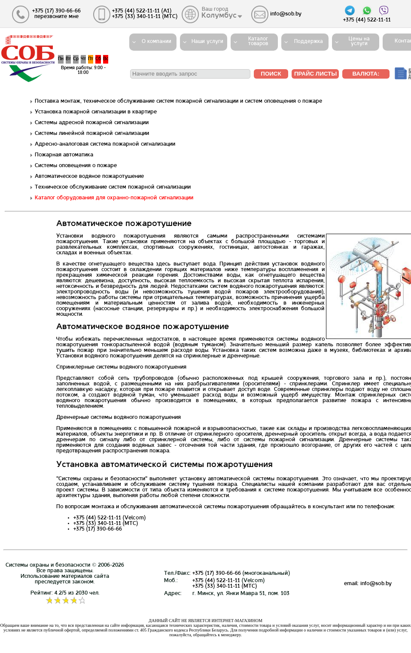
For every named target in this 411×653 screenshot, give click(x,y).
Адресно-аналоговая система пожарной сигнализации (105, 144)
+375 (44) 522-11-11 (216, 580)
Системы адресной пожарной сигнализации (92, 122)
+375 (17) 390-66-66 (216, 573)
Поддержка (308, 42)
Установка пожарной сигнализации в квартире (96, 112)
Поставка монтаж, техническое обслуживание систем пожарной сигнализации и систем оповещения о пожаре (178, 101)
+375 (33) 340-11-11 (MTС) (224, 586)
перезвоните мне (56, 16)
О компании (156, 42)
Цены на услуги (359, 41)
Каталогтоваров (258, 41)
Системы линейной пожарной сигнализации (92, 133)
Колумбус (219, 16)
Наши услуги (207, 42)
